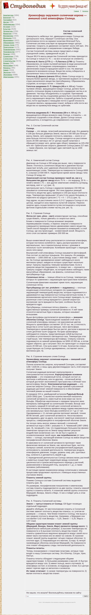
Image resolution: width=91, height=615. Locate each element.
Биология (7, 17)
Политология (8, 47)
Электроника (8, 77)
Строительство (9, 61)
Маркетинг (7, 33)
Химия (5, 70)
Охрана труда (8, 45)
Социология (8, 56)
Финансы (6, 68)
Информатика (8, 24)
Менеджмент (8, 40)
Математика (8, 36)
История (6, 27)
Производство (9, 52)
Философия (8, 65)
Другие (6, 22)
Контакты (85, 11)
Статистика (7, 59)
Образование (8, 43)
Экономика (7, 75)
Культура (6, 29)
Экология (7, 72)
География (7, 20)
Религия (6, 54)
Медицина (7, 38)
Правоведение (9, 49)
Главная (76, 11)
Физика (6, 63)
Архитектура (8, 15)
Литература (8, 31)
